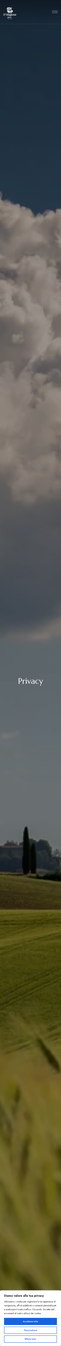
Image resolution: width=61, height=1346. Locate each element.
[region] (30, 1318)
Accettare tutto (30, 1321)
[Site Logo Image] (9, 13)
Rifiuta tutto (30, 1339)
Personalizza (30, 1330)
